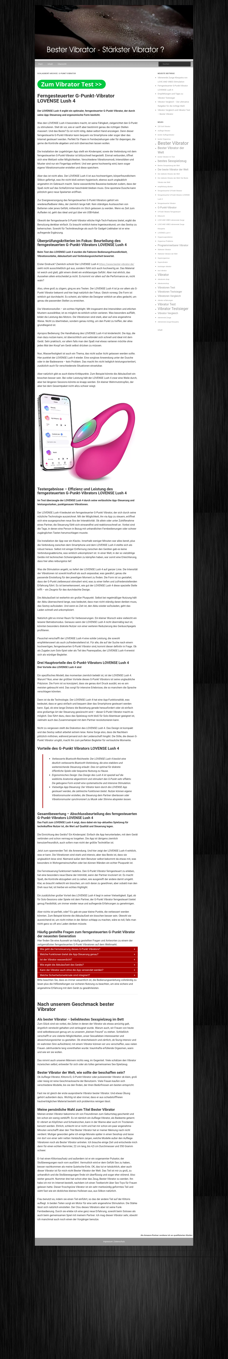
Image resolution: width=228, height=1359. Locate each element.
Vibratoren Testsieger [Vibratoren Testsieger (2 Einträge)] (170, 291)
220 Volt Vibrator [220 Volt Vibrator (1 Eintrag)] (164, 126)
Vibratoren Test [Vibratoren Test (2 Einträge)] (166, 287)
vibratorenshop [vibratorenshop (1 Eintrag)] (163, 283)
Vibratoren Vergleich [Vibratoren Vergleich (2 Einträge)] (169, 295)
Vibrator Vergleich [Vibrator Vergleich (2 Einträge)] (168, 313)
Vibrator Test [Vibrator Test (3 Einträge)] (167, 304)
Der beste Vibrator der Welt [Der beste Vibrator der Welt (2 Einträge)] (173, 169)
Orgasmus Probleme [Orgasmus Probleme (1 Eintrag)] (165, 241)
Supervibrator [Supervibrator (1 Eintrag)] (163, 262)
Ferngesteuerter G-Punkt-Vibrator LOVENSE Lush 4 (75, 98)
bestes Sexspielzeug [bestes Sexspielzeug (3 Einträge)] (172, 161)
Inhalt (50, 64)
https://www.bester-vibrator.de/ (116, 264)
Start (40, 64)
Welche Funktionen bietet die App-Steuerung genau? (69, 954)
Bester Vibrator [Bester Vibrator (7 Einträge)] (173, 143)
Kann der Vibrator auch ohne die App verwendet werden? (71, 970)
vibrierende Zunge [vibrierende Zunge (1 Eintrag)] (164, 318)
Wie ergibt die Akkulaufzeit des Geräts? (62, 964)
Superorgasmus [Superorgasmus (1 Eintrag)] (164, 258)
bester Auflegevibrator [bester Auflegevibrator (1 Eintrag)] (166, 135)
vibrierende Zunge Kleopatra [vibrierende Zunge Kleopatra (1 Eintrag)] (168, 322)
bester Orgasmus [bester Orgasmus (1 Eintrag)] (164, 139)
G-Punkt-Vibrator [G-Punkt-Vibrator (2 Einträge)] (167, 207)
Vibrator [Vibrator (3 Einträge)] (163, 275)
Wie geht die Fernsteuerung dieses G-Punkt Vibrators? (70, 949)
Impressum (108, 1241)
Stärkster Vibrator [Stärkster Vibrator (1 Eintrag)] (164, 250)
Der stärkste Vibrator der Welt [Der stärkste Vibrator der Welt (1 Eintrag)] (169, 174)
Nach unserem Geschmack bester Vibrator (75, 1006)
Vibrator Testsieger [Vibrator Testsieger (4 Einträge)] (173, 309)
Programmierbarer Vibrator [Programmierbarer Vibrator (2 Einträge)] (173, 245)
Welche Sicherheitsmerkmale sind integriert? (65, 975)
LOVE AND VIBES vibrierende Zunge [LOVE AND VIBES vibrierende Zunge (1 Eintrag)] (171, 220)
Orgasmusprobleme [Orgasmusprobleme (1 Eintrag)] (165, 237)
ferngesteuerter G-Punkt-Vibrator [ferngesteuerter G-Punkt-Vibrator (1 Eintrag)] (170, 191)
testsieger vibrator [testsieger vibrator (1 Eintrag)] (164, 267)
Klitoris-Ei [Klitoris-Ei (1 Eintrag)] (161, 216)
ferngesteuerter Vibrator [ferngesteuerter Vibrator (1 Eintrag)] (167, 203)
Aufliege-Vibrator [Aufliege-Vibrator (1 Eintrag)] (164, 131)
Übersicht (62, 64)
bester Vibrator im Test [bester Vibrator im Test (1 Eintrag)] (166, 157)
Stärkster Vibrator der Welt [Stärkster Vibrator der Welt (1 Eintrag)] (167, 254)
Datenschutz (119, 1241)
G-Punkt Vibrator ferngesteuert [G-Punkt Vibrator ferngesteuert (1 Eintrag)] (169, 212)
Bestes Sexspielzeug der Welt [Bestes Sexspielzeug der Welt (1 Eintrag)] (169, 166)
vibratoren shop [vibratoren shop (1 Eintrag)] (163, 279)
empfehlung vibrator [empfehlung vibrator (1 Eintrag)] (165, 187)
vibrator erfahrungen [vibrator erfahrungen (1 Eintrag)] (165, 300)
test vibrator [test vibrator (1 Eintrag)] (162, 271)
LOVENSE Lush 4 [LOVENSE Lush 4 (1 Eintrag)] (164, 233)
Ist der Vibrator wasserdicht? (56, 959)
